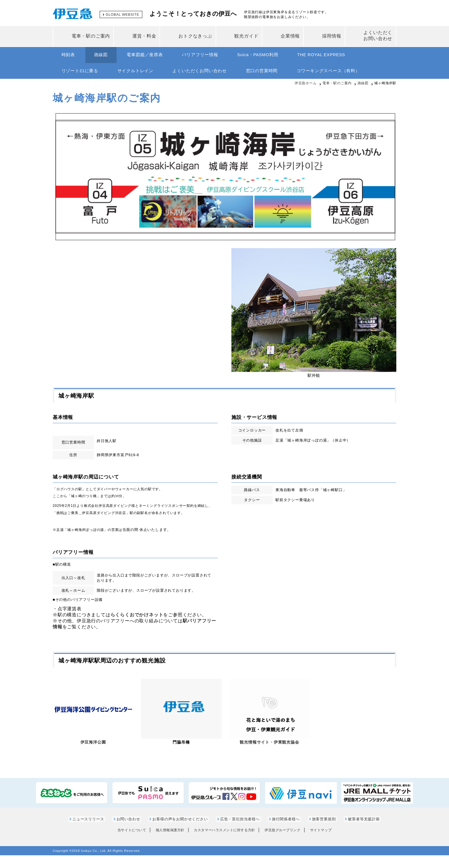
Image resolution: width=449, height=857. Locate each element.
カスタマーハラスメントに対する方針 (224, 832)
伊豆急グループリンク (286, 832)
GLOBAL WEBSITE (123, 14)
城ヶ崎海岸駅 (385, 85)
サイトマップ (327, 832)
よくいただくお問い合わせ (206, 72)
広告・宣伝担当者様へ (239, 821)
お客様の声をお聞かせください (182, 821)
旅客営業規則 (319, 821)
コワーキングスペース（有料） (339, 72)
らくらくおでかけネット (137, 616)
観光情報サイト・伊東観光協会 (269, 744)
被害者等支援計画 (357, 821)
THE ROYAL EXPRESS (336, 55)
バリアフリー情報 (209, 55)
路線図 (104, 55)
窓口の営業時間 (271, 72)
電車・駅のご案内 (337, 85)
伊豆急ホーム (306, 85)
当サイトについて (125, 832)
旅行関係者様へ (284, 821)
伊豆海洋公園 (93, 744)
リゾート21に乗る (81, 72)
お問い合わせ (133, 821)
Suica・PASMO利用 (269, 55)
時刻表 (69, 55)
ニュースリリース (95, 821)
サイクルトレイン (139, 72)
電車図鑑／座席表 (151, 55)
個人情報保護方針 (166, 832)
